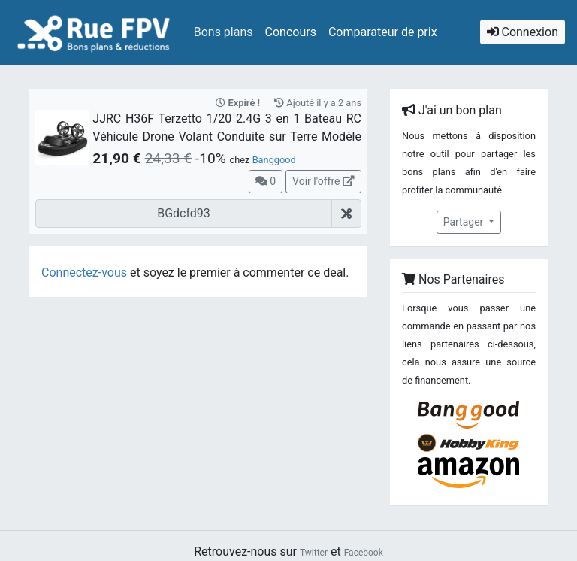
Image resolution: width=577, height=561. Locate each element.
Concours (290, 32)
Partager (464, 222)
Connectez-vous (84, 272)
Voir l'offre (323, 181)
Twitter (314, 552)
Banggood (274, 159)
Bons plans (223, 32)
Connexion (522, 32)
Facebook (363, 552)
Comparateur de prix (382, 32)
